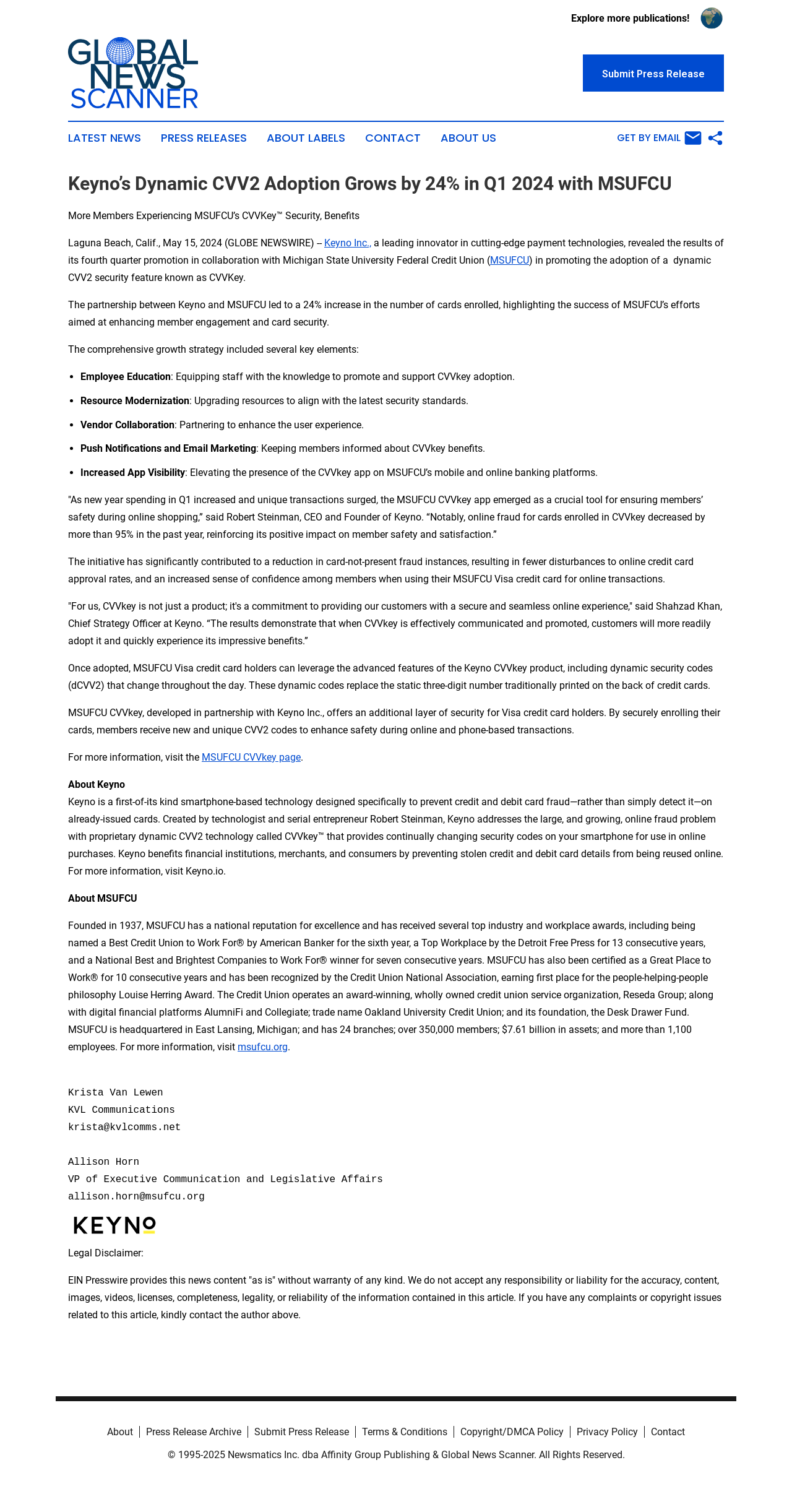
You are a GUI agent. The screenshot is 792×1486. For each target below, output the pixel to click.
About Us (468, 138)
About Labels (306, 138)
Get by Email (659, 138)
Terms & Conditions (404, 1432)
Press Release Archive (193, 1432)
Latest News (104, 138)
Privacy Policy (607, 1432)
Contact (393, 138)
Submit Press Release (301, 1432)
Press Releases (204, 138)
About (120, 1432)
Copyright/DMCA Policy (512, 1432)
